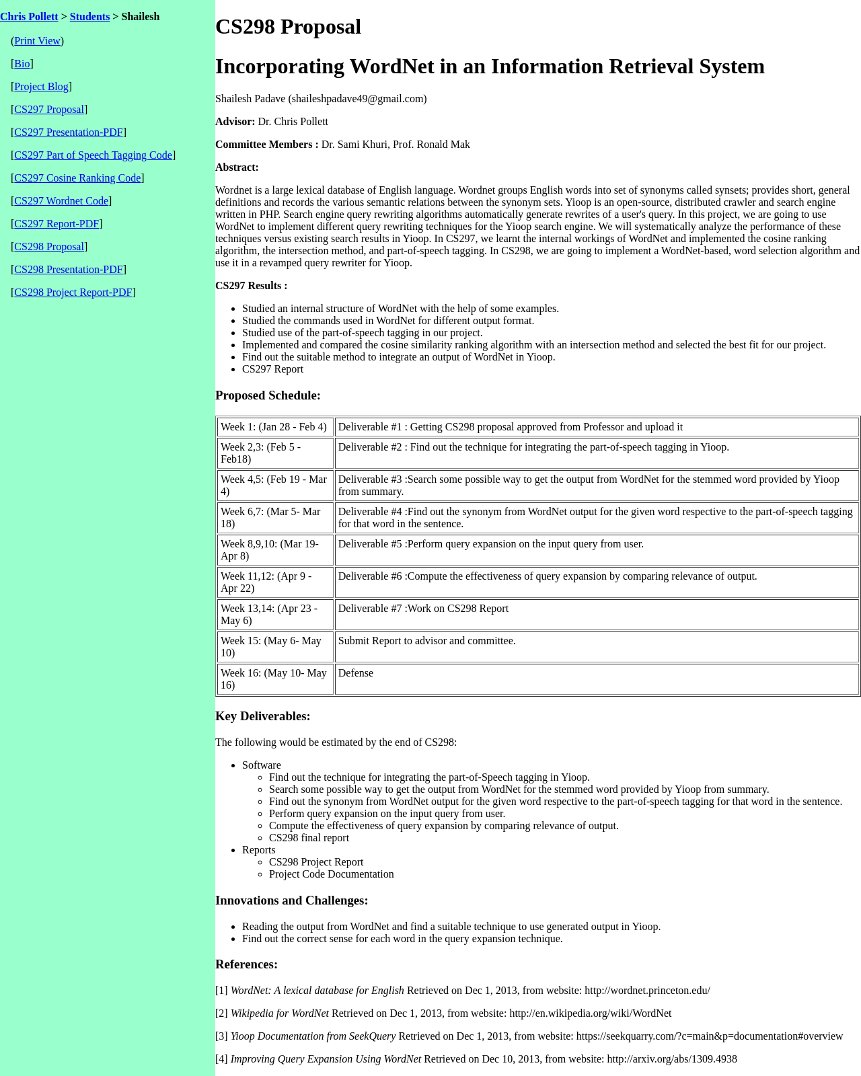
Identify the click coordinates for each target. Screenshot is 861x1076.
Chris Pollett (29, 16)
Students (90, 16)
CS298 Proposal (49, 246)
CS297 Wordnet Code (61, 200)
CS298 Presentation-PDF (68, 269)
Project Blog (41, 86)
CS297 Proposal (49, 109)
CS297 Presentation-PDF (68, 132)
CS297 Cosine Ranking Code (77, 178)
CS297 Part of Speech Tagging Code (93, 155)
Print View (37, 40)
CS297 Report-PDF (56, 223)
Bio (22, 63)
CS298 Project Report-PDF (73, 292)
